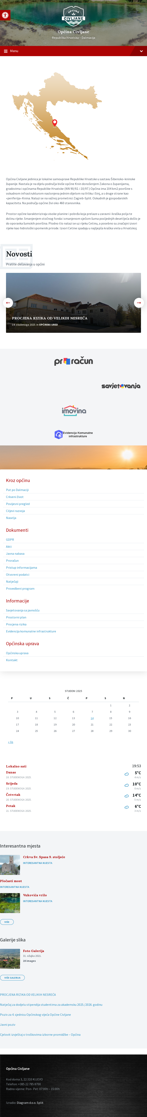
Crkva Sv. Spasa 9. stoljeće (44, 857)
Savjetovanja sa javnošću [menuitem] (22, 610)
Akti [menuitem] (9, 547)
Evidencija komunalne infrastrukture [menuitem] (31, 631)
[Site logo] (73, 25)
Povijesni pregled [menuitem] (18, 504)
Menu (73, 51)
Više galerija (12, 977)
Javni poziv (7, 1025)
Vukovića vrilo (35, 895)
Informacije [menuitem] (17, 601)
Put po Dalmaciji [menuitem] (17, 490)
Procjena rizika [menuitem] (16, 624)
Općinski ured (48, 324)
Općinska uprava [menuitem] (22, 644)
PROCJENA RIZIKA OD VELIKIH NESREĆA (50, 318)
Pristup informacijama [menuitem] (21, 567)
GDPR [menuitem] (10, 540)
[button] (5, 15)
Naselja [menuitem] (11, 518)
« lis (10, 742)
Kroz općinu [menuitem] (18, 480)
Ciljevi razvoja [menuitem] (15, 511)
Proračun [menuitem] (12, 560)
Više (6, 921)
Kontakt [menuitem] (12, 660)
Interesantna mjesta (37, 863)
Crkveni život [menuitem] (15, 497)
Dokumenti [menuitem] (17, 530)
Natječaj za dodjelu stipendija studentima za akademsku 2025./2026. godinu (51, 1005)
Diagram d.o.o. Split (30, 1103)
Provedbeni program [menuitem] (20, 588)
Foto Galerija (33, 951)
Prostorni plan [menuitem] (16, 617)
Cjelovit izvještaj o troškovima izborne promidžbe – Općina (40, 1035)
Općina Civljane (73, 31)
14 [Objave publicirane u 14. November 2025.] (92, 718)
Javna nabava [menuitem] (15, 554)
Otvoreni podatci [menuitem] (17, 574)
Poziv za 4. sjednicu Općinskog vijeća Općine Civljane (35, 1015)
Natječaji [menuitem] (12, 581)
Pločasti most (11, 881)
